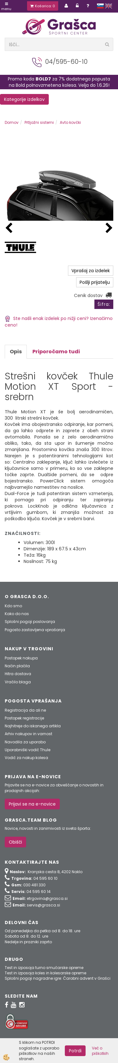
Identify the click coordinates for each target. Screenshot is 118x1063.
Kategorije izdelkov (24, 99)
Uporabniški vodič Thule (27, 749)
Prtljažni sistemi (39, 122)
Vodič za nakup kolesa (26, 757)
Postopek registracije (24, 718)
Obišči (15, 842)
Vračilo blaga (18, 682)
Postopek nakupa (21, 658)
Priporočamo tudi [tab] (56, 351)
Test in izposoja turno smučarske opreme (44, 967)
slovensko (100, 5)
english (108, 5)
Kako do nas (17, 613)
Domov (12, 122)
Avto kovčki (70, 122)
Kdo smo (13, 606)
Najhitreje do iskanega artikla (33, 726)
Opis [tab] (16, 351)
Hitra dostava (18, 673)
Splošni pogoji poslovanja (30, 621)
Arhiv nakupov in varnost (28, 733)
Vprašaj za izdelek (90, 270)
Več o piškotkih (100, 1050)
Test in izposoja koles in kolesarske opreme (45, 973)
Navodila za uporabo (25, 742)
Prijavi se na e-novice (32, 804)
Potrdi (75, 1051)
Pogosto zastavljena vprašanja (35, 629)
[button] (109, 228)
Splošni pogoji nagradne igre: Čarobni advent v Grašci (57, 978)
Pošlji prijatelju (95, 282)
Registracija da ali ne (25, 710)
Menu (6, 6)
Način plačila (17, 666)
